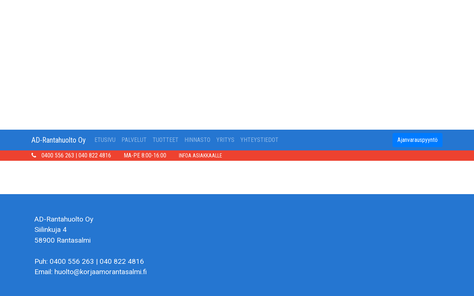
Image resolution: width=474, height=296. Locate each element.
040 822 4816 (95, 155)
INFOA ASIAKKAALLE (200, 156)
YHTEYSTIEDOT (259, 139)
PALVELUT (134, 139)
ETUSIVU (106, 139)
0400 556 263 (57, 155)
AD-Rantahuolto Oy (58, 140)
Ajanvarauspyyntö (417, 139)
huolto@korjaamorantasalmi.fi (100, 271)
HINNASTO (197, 139)
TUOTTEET (165, 139)
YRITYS (225, 139)
